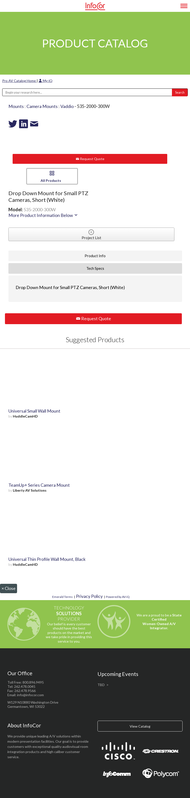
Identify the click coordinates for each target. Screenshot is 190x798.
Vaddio (67, 106)
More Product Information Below (43, 215)
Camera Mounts (42, 106)
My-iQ (45, 81)
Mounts (16, 106)
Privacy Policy (89, 596)
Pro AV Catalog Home (19, 81)
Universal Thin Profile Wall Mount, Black (47, 559)
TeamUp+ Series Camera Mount (39, 485)
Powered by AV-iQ (118, 597)
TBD (101, 685)
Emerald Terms (62, 597)
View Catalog (140, 726)
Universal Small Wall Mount (34, 411)
